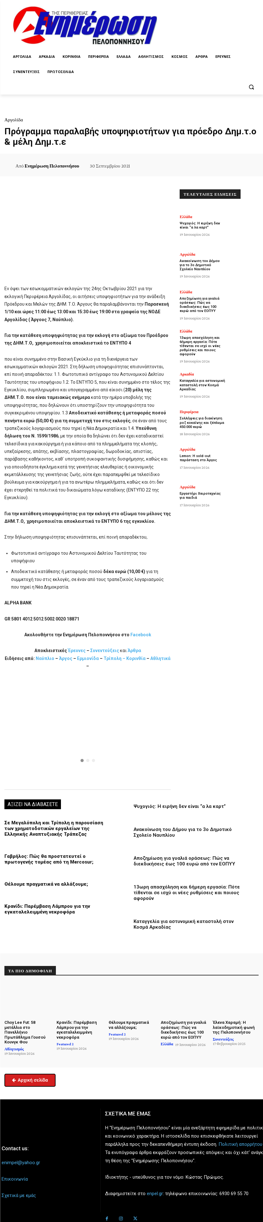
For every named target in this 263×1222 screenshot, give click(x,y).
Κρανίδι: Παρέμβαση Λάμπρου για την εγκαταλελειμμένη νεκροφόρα (47, 909)
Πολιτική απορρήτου (240, 1144)
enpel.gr (155, 1194)
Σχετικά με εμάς (19, 1195)
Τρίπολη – (114, 658)
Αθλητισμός (14, 1049)
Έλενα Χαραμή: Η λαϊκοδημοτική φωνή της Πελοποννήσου (234, 1027)
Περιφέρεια (189, 412)
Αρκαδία (187, 374)
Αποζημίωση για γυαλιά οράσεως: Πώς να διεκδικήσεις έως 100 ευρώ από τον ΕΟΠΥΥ (184, 861)
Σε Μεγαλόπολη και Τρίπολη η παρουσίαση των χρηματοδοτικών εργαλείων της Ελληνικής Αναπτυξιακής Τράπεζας (53, 828)
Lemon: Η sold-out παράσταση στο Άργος (198, 458)
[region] (87, 728)
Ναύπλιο (45, 658)
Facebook (140, 634)
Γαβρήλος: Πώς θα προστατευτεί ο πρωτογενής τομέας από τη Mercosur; (48, 859)
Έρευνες (77, 650)
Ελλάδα (186, 217)
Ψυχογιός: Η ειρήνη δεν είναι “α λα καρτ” (180, 806)
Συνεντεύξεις (104, 650)
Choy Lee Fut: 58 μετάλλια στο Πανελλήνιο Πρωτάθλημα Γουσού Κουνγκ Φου (24, 1032)
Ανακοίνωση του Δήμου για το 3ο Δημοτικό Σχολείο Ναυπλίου (200, 265)
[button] (251, 87)
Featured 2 (65, 1044)
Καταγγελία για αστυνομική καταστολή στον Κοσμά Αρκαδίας (202, 385)
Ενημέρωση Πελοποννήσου (52, 165)
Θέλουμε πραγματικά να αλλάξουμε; (46, 884)
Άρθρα (134, 650)
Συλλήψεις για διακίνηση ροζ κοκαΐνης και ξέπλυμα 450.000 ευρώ (202, 422)
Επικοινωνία (15, 1179)
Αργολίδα (13, 119)
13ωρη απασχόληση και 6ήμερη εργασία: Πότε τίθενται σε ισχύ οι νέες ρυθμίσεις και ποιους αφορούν (187, 892)
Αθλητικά (160, 658)
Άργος (66, 658)
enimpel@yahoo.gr (21, 1162)
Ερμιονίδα (88, 658)
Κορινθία (135, 658)
